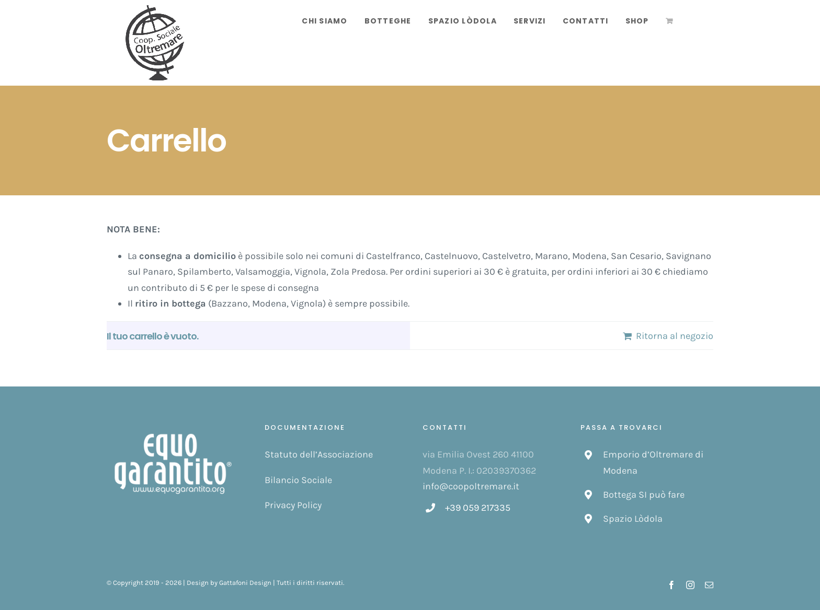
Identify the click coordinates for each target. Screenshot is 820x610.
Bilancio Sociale (298, 480)
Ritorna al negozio (674, 336)
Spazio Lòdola (633, 518)
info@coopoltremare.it (471, 486)
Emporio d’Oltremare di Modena (653, 462)
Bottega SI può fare (644, 494)
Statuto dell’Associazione (319, 454)
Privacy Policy (293, 505)
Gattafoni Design (245, 582)
